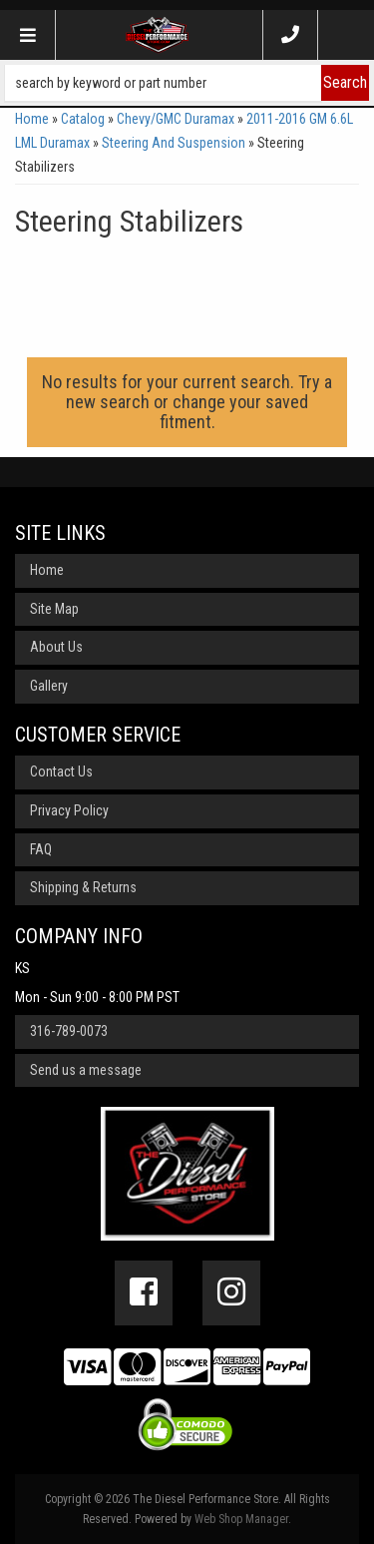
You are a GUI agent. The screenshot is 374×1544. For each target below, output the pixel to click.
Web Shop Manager (241, 1519)
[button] (187, 83)
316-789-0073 (69, 1031)
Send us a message (86, 1070)
